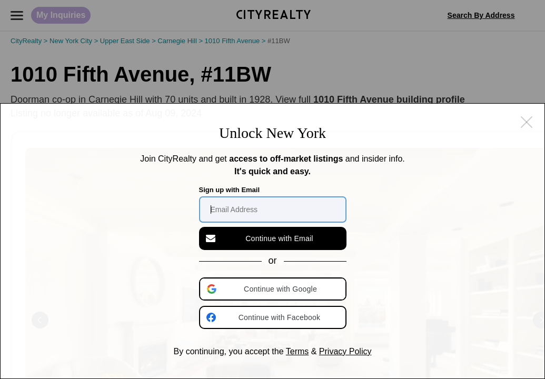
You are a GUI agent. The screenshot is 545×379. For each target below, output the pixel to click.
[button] (274, 289)
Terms (297, 351)
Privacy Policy (345, 351)
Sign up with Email (229, 190)
